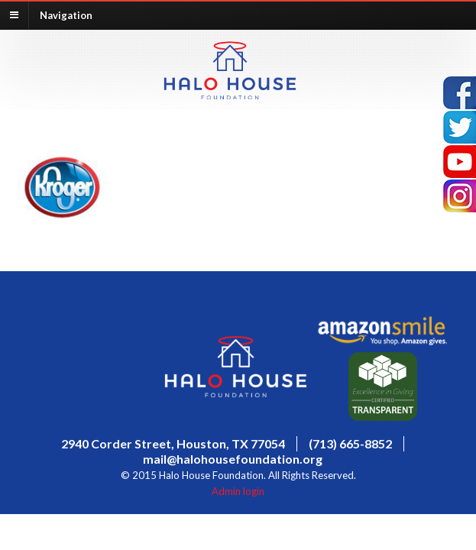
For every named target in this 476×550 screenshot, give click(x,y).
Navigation (66, 14)
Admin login (238, 491)
